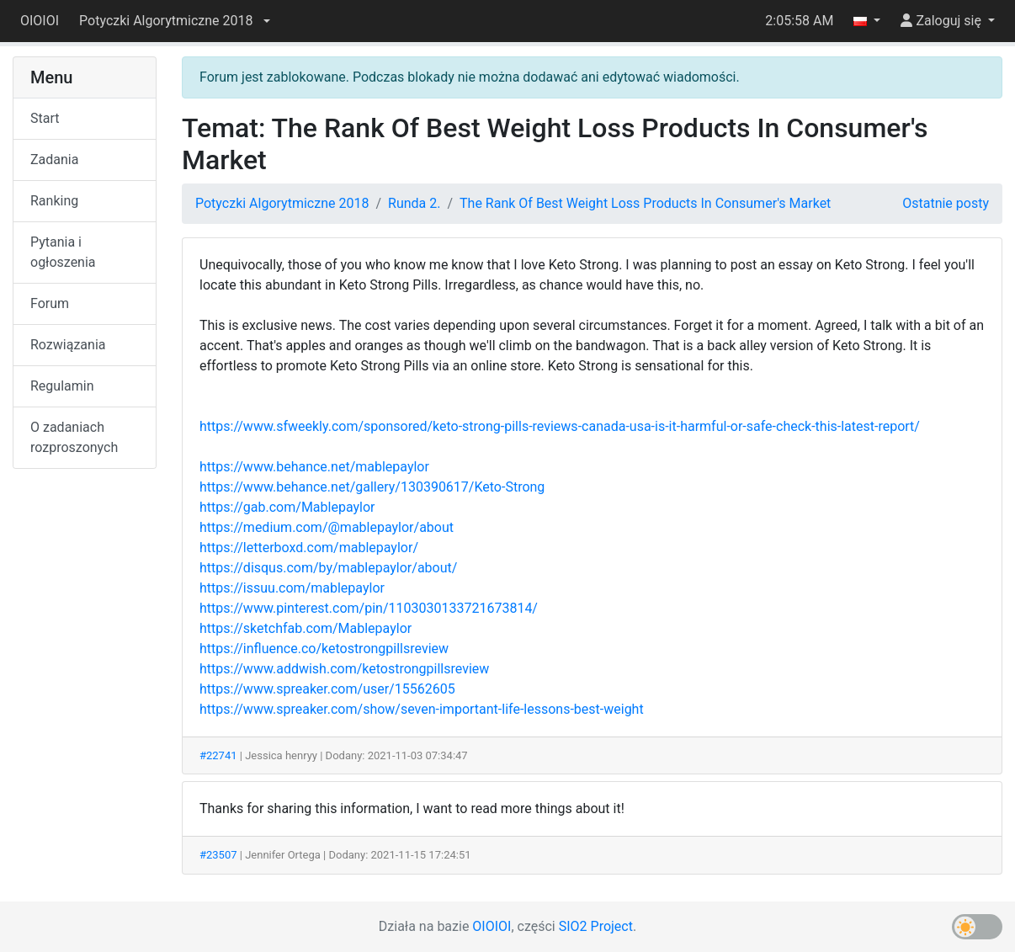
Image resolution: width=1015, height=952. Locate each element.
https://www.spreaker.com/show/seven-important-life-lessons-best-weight (421, 709)
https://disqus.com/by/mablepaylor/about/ (328, 568)
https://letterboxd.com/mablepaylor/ (308, 548)
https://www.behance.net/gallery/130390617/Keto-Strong (372, 487)
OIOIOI (39, 21)
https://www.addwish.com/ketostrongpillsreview (344, 669)
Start (44, 118)
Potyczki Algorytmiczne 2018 (282, 203)
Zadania (54, 160)
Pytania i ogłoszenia (63, 252)
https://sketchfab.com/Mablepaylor (305, 628)
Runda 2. (414, 203)
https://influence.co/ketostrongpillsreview (324, 649)
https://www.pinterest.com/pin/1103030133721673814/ (368, 608)
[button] (174, 21)
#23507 (218, 854)
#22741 (218, 755)
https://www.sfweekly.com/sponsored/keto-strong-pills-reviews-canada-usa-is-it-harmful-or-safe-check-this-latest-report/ (559, 426)
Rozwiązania (67, 345)
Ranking (54, 201)
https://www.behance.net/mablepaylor (314, 467)
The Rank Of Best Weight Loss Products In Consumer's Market (645, 203)
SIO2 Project (596, 926)
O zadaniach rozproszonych (74, 437)
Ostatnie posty (945, 203)
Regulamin (62, 386)
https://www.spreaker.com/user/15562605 (327, 689)
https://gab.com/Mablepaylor (287, 507)
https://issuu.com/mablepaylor (292, 588)
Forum (49, 303)
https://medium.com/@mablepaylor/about (326, 527)
